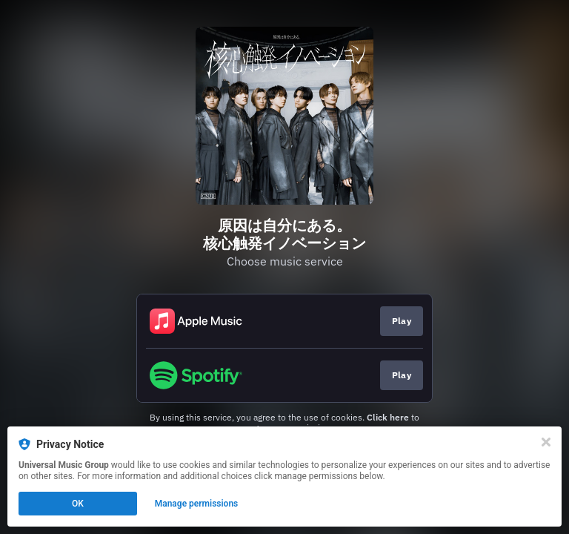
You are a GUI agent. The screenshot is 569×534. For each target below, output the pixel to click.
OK (78, 503)
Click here (388, 417)
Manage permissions (197, 503)
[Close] (546, 442)
